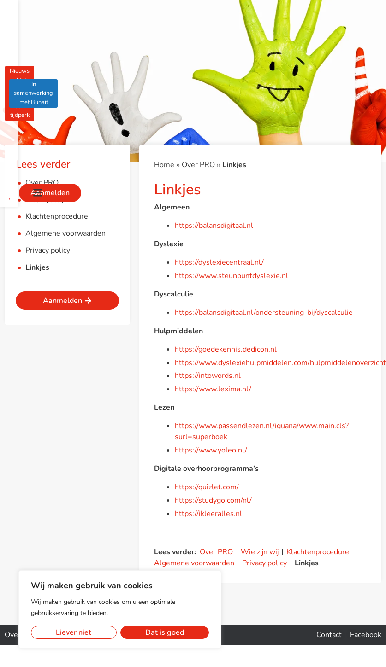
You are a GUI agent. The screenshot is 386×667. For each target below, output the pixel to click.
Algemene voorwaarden (65, 233)
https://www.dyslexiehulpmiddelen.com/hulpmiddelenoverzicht (280, 363)
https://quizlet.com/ (207, 487)
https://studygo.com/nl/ (213, 500)
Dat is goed (164, 632)
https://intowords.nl (208, 376)
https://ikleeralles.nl (208, 514)
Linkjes (37, 267)
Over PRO (42, 183)
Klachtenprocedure (56, 216)
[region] (119, 609)
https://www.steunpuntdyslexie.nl (231, 276)
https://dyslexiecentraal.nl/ (219, 262)
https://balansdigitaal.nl (214, 225)
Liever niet (73, 632)
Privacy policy (47, 250)
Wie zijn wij (44, 200)
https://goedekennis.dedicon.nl (226, 349)
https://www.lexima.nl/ (213, 389)
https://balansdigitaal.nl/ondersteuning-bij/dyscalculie (264, 312)
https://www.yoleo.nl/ (211, 450)
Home (164, 165)
